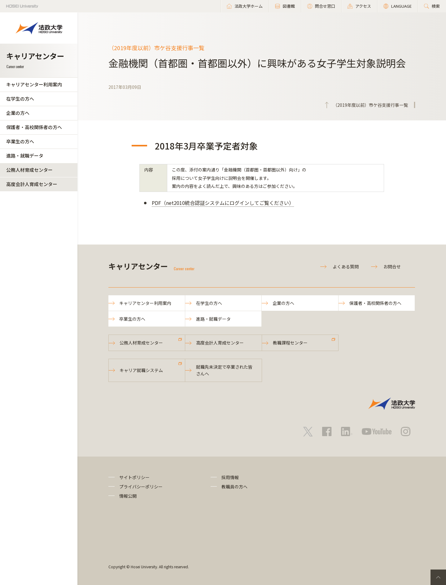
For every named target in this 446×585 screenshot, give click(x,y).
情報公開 (128, 496)
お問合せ (392, 266)
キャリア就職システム (141, 370)
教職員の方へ (234, 486)
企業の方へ (17, 113)
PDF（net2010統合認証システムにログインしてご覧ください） (223, 202)
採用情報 (230, 477)
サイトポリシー (134, 477)
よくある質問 (346, 266)
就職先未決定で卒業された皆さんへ (224, 370)
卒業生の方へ (20, 141)
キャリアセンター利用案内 (34, 84)
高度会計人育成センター (31, 184)
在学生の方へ (20, 98)
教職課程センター (290, 343)
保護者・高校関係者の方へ (34, 127)
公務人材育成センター (29, 170)
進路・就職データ (24, 155)
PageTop (438, 577)
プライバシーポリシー (141, 486)
